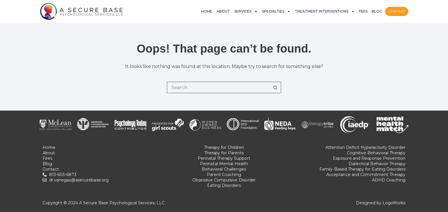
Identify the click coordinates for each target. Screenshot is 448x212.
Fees (363, 11)
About (223, 11)
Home (206, 11)
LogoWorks (394, 202)
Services (246, 11)
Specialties (276, 11)
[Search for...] (218, 87)
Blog (377, 11)
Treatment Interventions (325, 11)
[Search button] (275, 87)
